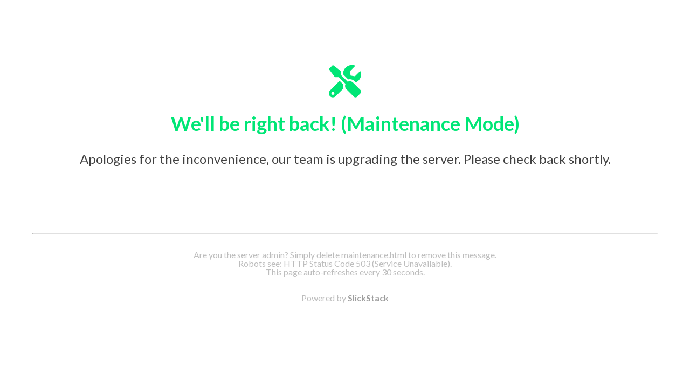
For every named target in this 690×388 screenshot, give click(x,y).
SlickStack (368, 298)
